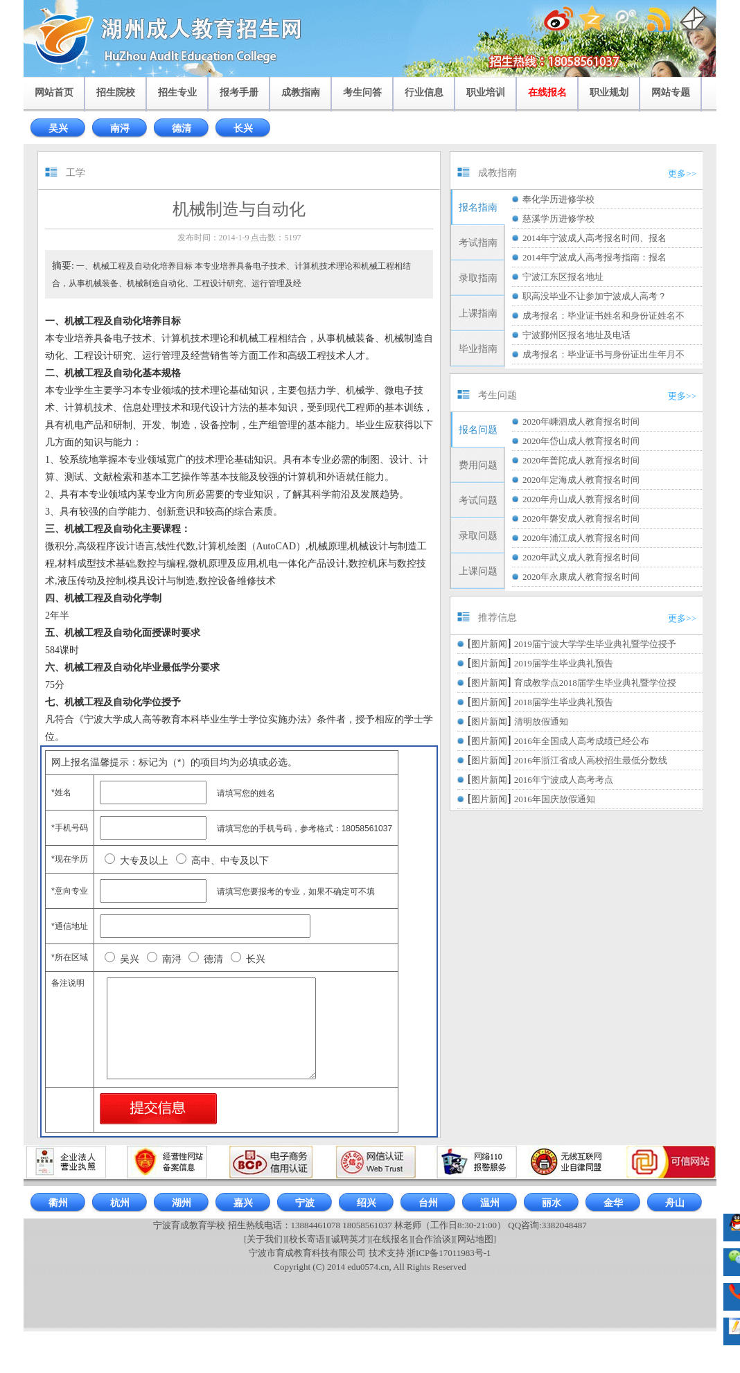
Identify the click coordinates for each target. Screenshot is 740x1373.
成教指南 (300, 92)
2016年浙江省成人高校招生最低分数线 (590, 760)
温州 (490, 1203)
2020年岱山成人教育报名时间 (581, 441)
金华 (613, 1203)
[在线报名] (391, 1239)
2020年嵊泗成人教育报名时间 (581, 421)
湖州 (181, 1203)
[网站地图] (475, 1239)
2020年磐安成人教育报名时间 (581, 518)
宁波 (305, 1203)
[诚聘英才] (349, 1239)
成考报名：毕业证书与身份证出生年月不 (603, 354)
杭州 (120, 1203)
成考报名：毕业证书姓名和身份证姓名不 (603, 315)
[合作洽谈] (433, 1239)
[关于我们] (265, 1239)
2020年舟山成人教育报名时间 (581, 499)
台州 (428, 1203)
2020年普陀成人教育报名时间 (581, 460)
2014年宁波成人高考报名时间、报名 (594, 238)
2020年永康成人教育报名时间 (581, 577)
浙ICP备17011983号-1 (449, 1253)
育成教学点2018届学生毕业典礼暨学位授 (595, 682)
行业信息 (424, 92)
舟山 (675, 1203)
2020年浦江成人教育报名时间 (581, 538)
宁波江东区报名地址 (563, 277)
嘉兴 (243, 1203)
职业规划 (609, 92)
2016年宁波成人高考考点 (563, 779)
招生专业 (177, 92)
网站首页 (54, 92)
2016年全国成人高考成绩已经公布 (581, 741)
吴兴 (58, 128)
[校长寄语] (307, 1239)
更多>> (682, 173)
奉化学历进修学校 (558, 199)
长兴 (243, 128)
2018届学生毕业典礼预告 (563, 702)
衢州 (58, 1203)
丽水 (551, 1203)
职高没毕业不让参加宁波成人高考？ (594, 296)
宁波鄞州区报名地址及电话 (576, 335)
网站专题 (670, 92)
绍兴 (366, 1203)
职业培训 (485, 92)
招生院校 (115, 92)
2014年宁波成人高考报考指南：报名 (594, 257)
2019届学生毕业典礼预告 (563, 663)
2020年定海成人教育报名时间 (581, 480)
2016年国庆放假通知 (554, 799)
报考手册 (239, 92)
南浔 (120, 128)
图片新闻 (489, 644)
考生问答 (362, 92)
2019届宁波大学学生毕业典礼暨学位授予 (595, 644)
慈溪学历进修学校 (558, 218)
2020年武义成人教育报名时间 (581, 557)
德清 (181, 128)
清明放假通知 (541, 721)
